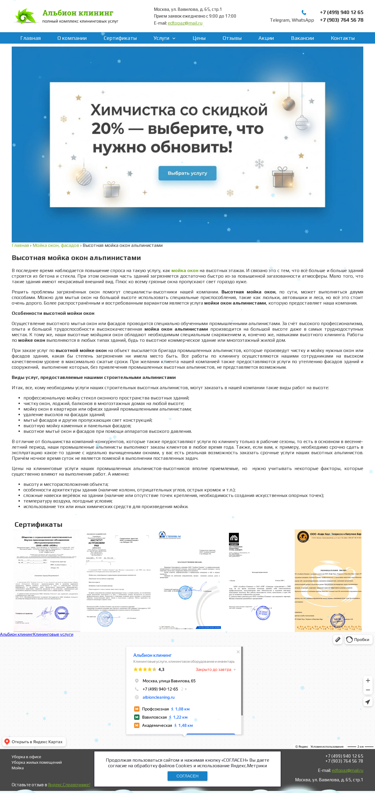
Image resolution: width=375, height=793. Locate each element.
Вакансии (302, 38)
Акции (266, 38)
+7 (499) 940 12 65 (341, 12)
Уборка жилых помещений (37, 762)
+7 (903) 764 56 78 (341, 20)
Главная (30, 38)
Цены (199, 38)
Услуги (161, 38)
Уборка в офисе (26, 756)
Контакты (343, 38)
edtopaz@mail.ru (185, 23)
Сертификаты (120, 38)
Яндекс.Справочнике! (69, 784)
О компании (72, 38)
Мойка (18, 767)
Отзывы (232, 38)
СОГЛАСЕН (187, 776)
